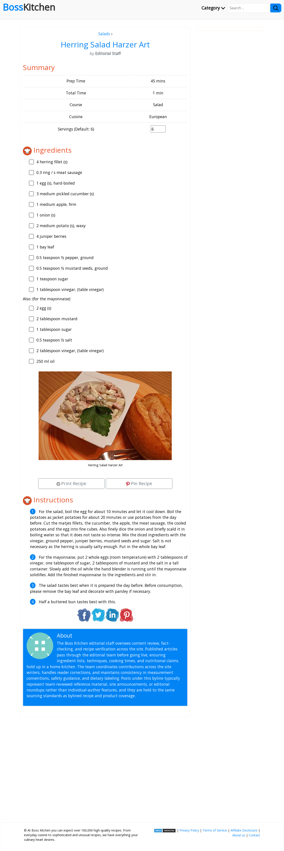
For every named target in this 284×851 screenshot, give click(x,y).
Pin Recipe (139, 483)
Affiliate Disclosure (244, 830)
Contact (254, 835)
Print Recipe (71, 483)
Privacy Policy (189, 830)
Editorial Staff (91, 635)
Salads (104, 33)
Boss (29, 7)
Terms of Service (215, 830)
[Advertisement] (105, 768)
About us (238, 835)
